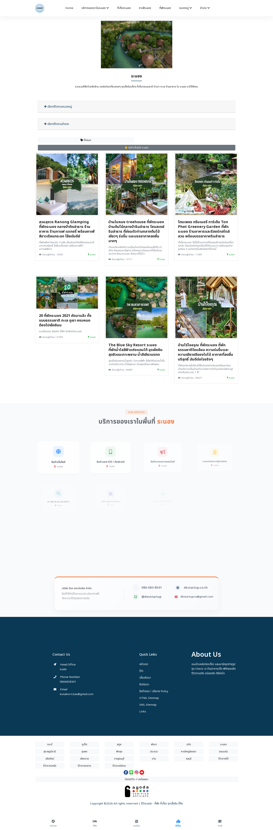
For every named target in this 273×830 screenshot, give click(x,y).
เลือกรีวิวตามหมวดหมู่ (58, 106)
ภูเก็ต (84, 744)
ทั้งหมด (85, 140)
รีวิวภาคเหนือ (49, 766)
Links (142, 711)
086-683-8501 (152, 601)
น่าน (154, 759)
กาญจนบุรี (119, 759)
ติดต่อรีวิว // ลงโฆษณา (136, 779)
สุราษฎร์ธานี (50, 751)
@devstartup (151, 610)
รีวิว (141, 671)
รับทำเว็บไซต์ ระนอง (136, 148)
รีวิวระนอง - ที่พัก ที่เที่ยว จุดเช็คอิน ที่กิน (162, 804)
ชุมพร (84, 751)
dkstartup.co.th (196, 601)
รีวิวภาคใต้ (223, 759)
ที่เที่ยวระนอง (124, 8)
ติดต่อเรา (144, 684)
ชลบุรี (188, 759)
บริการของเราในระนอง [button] (95, 8)
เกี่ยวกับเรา (145, 678)
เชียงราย (84, 759)
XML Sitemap (148, 705)
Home (69, 8)
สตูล (119, 744)
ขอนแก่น (223, 751)
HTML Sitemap (149, 698)
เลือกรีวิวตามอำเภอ (56, 124)
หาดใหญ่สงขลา (188, 751)
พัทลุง (119, 751)
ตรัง (189, 744)
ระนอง (223, 744)
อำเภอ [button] (205, 8)
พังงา (154, 744)
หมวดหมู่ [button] (185, 8)
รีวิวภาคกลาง (84, 766)
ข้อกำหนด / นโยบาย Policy (153, 691)
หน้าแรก (143, 664)
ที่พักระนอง (165, 8)
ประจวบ (154, 751)
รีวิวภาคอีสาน (119, 766)
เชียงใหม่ (49, 759)
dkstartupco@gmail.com (196, 610)
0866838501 (68, 682)
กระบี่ (49, 744)
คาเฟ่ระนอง (145, 8)
